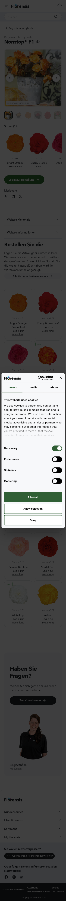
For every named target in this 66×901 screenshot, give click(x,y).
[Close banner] (60, 378)
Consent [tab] (12, 387)
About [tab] (54, 387)
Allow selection (33, 508)
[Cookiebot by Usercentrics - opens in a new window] (39, 378)
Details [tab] (33, 387)
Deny (33, 520)
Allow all (33, 497)
